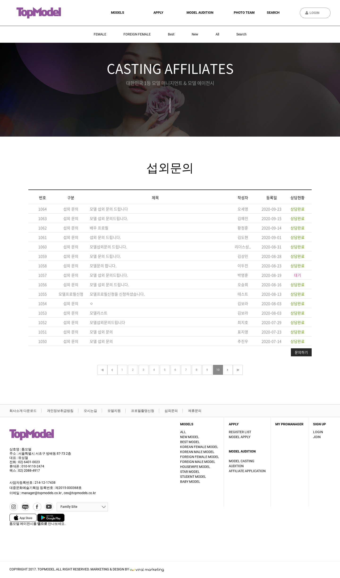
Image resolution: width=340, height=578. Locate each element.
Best (171, 34)
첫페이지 (102, 370)
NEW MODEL (189, 437)
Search (273, 12)
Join (317, 437)
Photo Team (244, 12)
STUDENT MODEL (193, 477)
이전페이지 (112, 370)
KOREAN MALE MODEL (197, 452)
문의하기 (301, 352)
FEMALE (100, 34)
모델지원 (114, 411)
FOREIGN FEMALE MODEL (199, 457)
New (195, 34)
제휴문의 (194, 411)
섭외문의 (171, 411)
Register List (240, 432)
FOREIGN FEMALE (137, 34)
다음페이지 (228, 370)
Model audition (200, 12)
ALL (183, 432)
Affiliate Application (247, 471)
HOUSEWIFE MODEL (195, 467)
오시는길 (90, 411)
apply (158, 12)
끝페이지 (238, 370)
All (217, 34)
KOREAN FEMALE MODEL (199, 447)
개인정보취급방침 (60, 411)
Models (117, 12)
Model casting (241, 461)
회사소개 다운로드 (23, 411)
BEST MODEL (190, 442)
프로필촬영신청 (142, 411)
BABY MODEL (190, 481)
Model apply (239, 437)
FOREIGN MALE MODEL (197, 462)
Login (314, 13)
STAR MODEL (190, 472)
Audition (236, 466)
